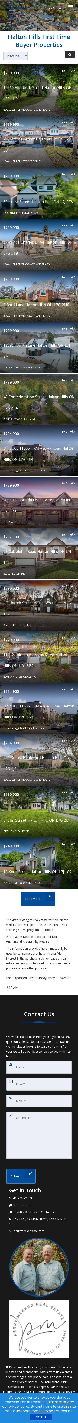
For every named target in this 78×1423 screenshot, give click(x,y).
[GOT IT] (41, 1417)
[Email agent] (20, 8)
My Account (54, 8)
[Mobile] (39, 1101)
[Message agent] (39, 1205)
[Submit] (21, 1176)
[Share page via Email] (28, 8)
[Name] (39, 1067)
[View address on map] (39, 1221)
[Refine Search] (70, 54)
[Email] (39, 1084)
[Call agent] (4, 8)
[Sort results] (15, 56)
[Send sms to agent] (12, 8)
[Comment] (39, 1135)
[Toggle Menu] (70, 5)
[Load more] (38, 899)
